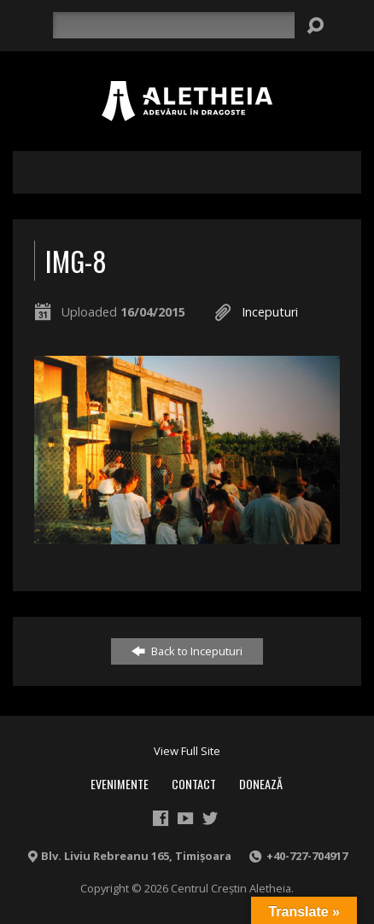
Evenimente (120, 784)
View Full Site (187, 750)
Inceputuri (270, 312)
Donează (261, 784)
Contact (194, 784)
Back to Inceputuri (187, 651)
